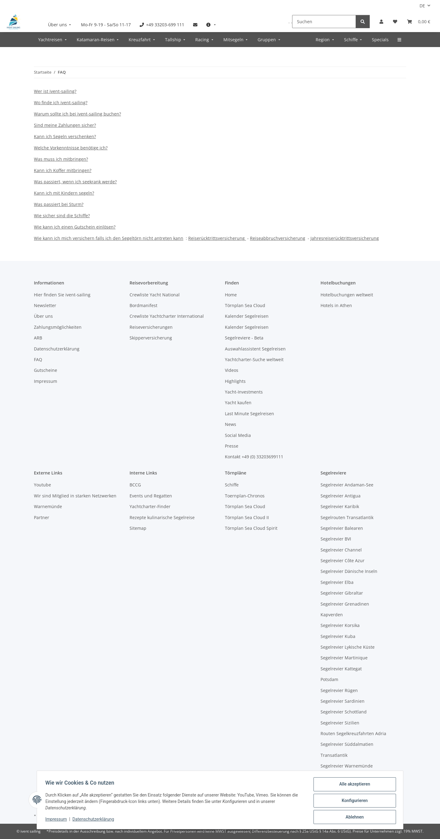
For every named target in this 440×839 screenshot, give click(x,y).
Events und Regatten (151, 496)
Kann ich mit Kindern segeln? (64, 193)
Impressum (57, 820)
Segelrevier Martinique (344, 658)
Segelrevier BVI (336, 539)
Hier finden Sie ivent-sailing (62, 295)
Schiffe (232, 485)
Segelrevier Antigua (341, 496)
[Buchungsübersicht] (418, 21)
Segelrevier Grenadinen (345, 604)
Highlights (235, 381)
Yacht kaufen (238, 402)
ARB (38, 338)
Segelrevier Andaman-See (347, 485)
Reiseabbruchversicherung (277, 238)
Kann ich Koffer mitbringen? (62, 170)
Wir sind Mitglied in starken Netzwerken (75, 496)
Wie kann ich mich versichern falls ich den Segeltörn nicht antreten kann (108, 238)
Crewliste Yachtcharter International (167, 316)
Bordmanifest (143, 305)
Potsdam (329, 679)
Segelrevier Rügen (339, 690)
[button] (381, 21)
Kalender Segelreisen (247, 316)
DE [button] (422, 6)
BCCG (135, 485)
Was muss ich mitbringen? (61, 159)
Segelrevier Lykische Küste (348, 647)
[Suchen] (324, 21)
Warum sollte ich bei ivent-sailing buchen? (77, 114)
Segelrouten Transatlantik (347, 517)
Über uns (43, 316)
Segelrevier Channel (341, 550)
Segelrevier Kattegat (341, 669)
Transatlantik (334, 755)
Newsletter (45, 305)
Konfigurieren (353, 801)
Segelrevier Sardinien (343, 701)
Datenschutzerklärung (95, 820)
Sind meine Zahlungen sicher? (65, 125)
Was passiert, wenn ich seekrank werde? (75, 182)
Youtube (42, 485)
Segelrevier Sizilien (340, 723)
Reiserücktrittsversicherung (216, 238)
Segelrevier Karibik (340, 506)
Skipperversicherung (151, 338)
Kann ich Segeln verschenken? (65, 136)
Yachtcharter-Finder (150, 506)
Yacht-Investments (244, 392)
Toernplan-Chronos (245, 496)
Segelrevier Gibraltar (342, 593)
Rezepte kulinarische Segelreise (162, 517)
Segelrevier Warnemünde (347, 766)
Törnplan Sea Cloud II (247, 517)
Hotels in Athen (336, 305)
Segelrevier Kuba (338, 636)
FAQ (38, 359)
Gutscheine (45, 370)
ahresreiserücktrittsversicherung (345, 238)
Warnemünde (48, 506)
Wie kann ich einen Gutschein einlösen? (75, 227)
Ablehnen (353, 817)
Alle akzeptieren (353, 785)
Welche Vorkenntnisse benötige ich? (71, 148)
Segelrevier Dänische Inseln (349, 571)
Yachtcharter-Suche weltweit (254, 359)
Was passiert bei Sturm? (58, 204)
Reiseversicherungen (151, 327)
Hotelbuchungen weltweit (347, 295)
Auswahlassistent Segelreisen (255, 349)
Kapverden (332, 614)
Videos (231, 370)
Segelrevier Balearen (342, 528)
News (230, 424)
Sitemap (138, 528)
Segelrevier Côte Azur (343, 560)
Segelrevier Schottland (344, 712)
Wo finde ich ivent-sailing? (60, 102)
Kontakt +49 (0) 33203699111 (254, 457)
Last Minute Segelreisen (249, 413)
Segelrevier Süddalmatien (347, 744)
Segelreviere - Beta (244, 338)
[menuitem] (60, 24)
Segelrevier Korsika (340, 625)
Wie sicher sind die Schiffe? (62, 215)
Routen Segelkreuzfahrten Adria (353, 733)
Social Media (238, 435)
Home (231, 295)
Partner (41, 517)
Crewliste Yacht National (155, 295)
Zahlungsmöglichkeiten (58, 327)
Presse (231, 446)
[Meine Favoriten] (395, 21)
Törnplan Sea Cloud (245, 305)
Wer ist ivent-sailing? (55, 91)
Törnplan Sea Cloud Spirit (251, 528)
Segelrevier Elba (337, 582)
